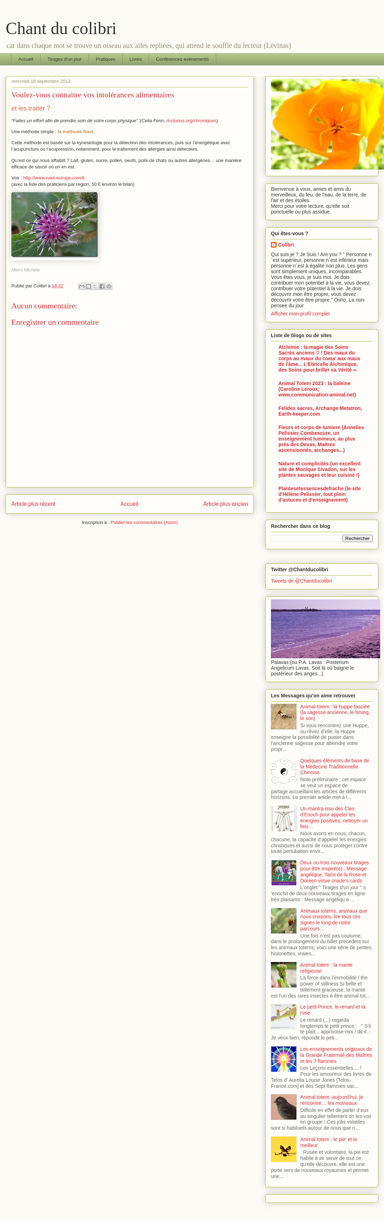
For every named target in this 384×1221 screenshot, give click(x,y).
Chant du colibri (61, 28)
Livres (135, 59)
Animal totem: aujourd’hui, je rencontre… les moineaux (331, 1100)
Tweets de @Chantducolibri (301, 581)
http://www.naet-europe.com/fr (54, 177)
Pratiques (105, 59)
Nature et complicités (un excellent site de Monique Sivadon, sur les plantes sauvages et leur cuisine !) (319, 469)
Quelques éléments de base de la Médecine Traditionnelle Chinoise (334, 767)
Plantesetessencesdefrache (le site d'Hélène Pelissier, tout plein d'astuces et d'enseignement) (319, 494)
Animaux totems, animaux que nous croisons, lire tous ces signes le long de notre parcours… (333, 919)
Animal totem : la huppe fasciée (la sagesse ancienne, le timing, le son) (335, 713)
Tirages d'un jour (64, 59)
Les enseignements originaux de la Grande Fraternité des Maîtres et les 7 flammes (336, 1055)
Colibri (286, 245)
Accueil (25, 59)
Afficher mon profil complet (300, 314)
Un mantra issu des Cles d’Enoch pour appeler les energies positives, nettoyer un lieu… (334, 817)
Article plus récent (33, 504)
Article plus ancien (225, 504)
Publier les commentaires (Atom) (144, 522)
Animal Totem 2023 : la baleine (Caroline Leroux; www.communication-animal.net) (317, 389)
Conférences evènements (182, 59)
